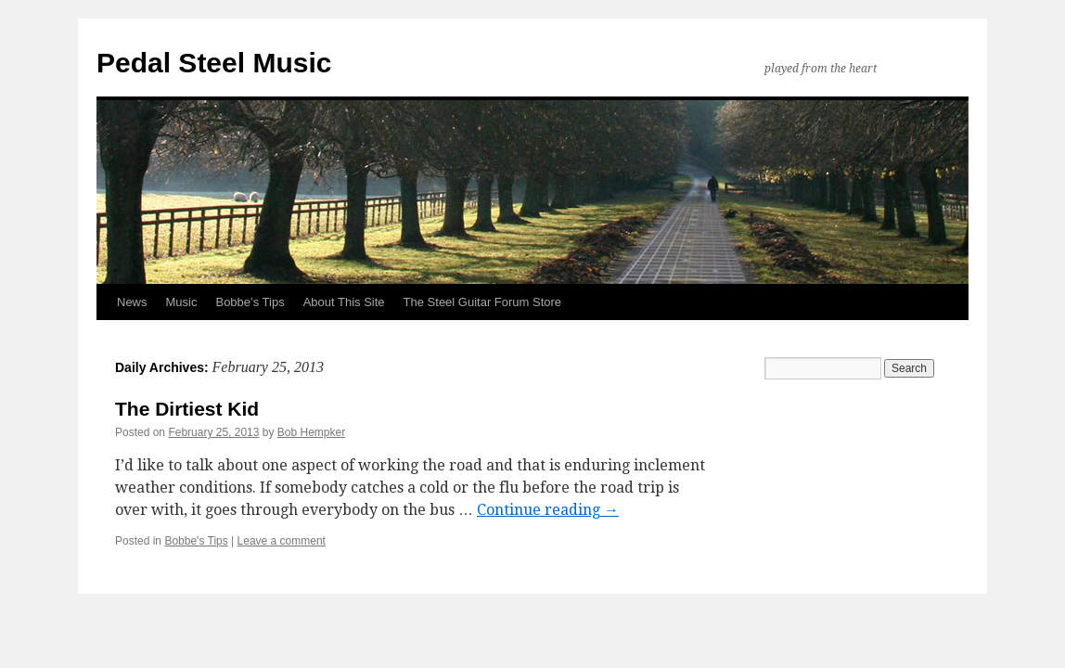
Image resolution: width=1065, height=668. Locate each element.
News (132, 302)
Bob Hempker (311, 432)
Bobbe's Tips (195, 540)
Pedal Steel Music (213, 62)
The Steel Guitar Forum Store (483, 302)
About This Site (344, 302)
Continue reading (548, 510)
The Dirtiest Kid (187, 408)
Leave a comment (281, 540)
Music (182, 302)
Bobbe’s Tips (249, 302)
